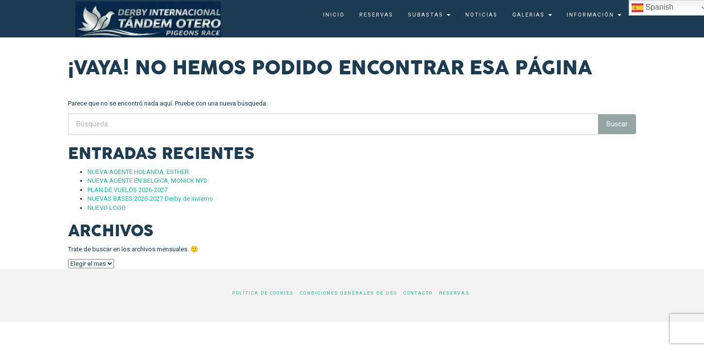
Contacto (418, 293)
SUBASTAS (429, 15)
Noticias (481, 15)
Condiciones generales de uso (348, 293)
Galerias (532, 15)
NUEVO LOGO (106, 207)
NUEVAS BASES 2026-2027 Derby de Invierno (150, 198)
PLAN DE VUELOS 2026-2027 (127, 189)
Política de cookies (263, 293)
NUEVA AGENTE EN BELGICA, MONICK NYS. (148, 180)
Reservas (376, 15)
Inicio (334, 15)
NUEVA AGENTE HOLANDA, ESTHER (138, 171)
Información (594, 15)
